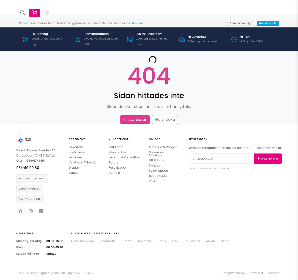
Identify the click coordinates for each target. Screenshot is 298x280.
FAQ (152, 180)
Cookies (273, 273)
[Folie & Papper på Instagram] (31, 211)
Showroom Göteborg (157, 154)
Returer (114, 162)
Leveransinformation (124, 157)
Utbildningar (158, 160)
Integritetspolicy (234, 273)
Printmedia (77, 152)
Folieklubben (118, 167)
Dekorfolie (76, 147)
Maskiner (75, 157)
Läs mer (137, 23)
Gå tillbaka (165, 119)
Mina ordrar (117, 152)
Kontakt (114, 172)
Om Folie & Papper (163, 147)
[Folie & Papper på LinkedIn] (41, 211)
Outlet (73, 172)
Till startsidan (135, 119)
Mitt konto (116, 147)
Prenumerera (268, 158)
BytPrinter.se (158, 175)
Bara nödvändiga (241, 23)
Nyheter (155, 165)
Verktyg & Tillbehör (83, 162)
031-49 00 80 (27, 167)
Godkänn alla (268, 23)
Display (74, 167)
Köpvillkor (256, 273)
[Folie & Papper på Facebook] (20, 211)
